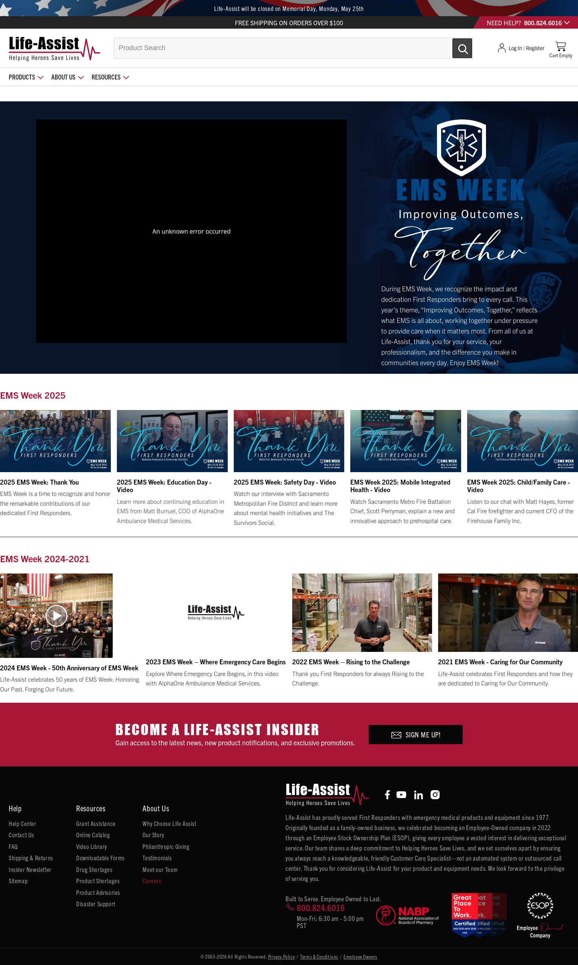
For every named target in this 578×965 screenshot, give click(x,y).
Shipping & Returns (31, 857)
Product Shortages (98, 880)
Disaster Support (95, 903)
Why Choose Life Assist (169, 823)
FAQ (13, 846)
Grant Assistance (96, 823)
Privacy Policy (281, 956)
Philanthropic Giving (166, 846)
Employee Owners (360, 956)
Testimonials (157, 857)
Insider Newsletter (30, 869)
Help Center (23, 823)
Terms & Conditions (319, 956)
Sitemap (18, 880)
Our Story (153, 834)
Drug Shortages (94, 869)
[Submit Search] (454, 45)
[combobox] (293, 48)
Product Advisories (98, 892)
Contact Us (21, 834)
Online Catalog (93, 834)
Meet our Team (160, 869)
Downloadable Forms (100, 857)
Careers (152, 880)
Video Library (91, 846)
